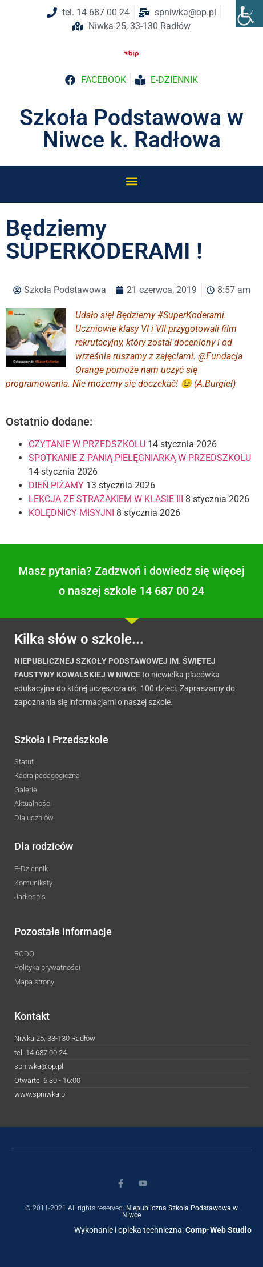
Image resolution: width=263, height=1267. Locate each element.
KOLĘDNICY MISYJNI (71, 512)
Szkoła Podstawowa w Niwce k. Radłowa (131, 129)
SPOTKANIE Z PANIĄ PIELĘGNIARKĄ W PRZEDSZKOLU (140, 457)
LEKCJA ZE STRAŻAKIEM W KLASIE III (106, 499)
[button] (131, 180)
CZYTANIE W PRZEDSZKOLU (87, 444)
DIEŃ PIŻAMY (56, 485)
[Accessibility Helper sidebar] (249, 13)
